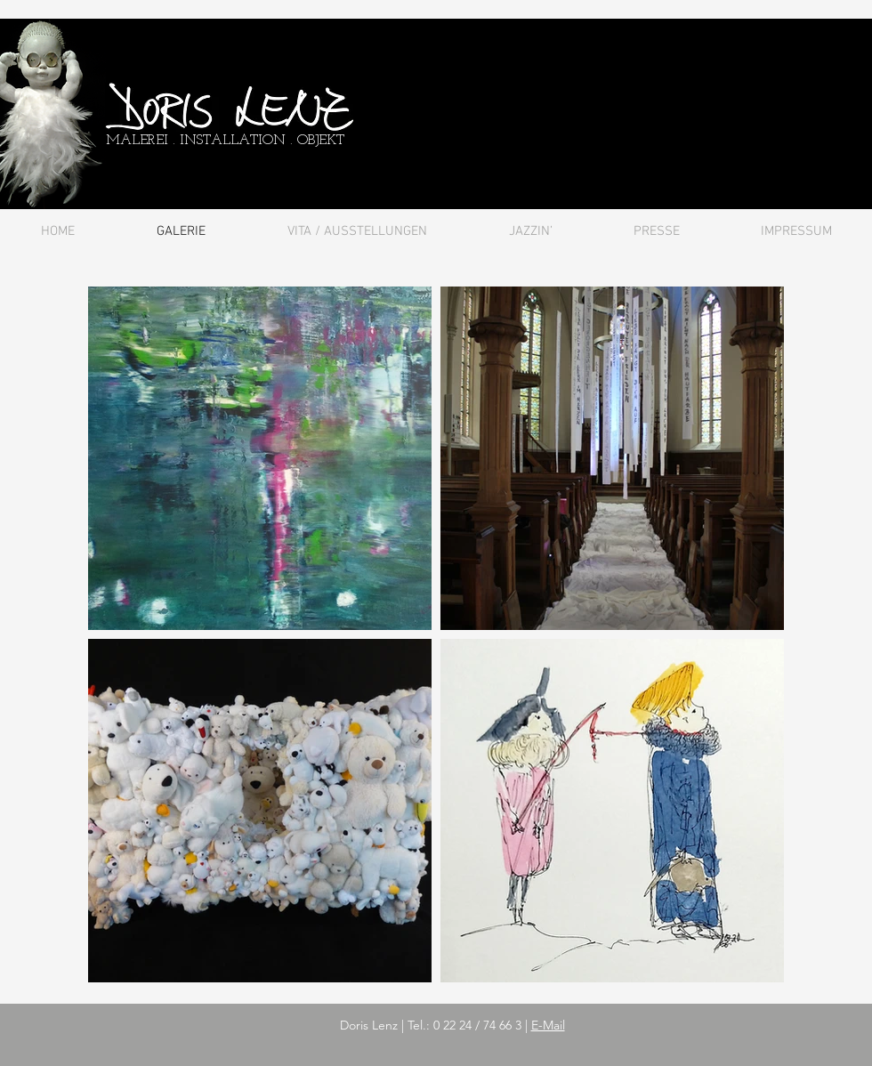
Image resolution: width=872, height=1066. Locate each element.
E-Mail (548, 1025)
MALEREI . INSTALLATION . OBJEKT (225, 140)
